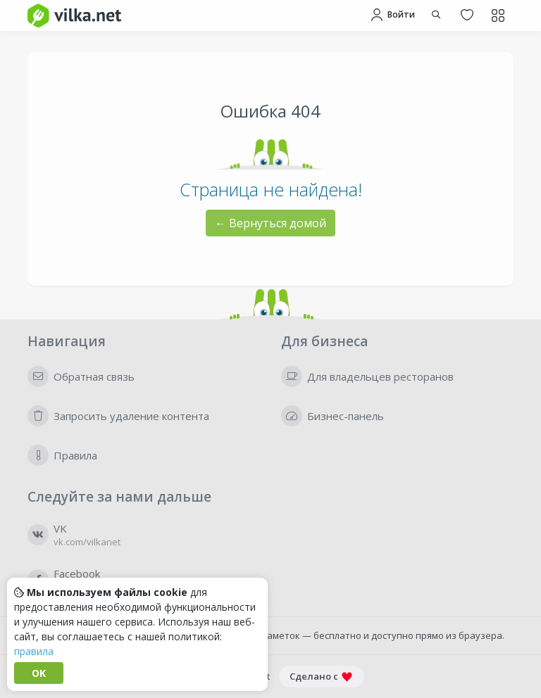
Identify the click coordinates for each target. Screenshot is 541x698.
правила (34, 651)
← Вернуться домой (270, 223)
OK (39, 673)
